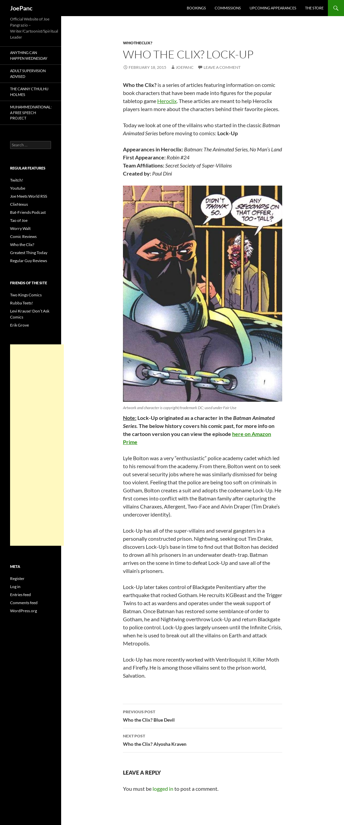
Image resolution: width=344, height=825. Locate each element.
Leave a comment (222, 67)
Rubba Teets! (21, 302)
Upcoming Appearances (273, 8)
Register (17, 578)
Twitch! (16, 180)
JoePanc (21, 8)
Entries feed (20, 594)
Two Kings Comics (26, 294)
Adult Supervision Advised (28, 73)
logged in (163, 788)
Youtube (17, 188)
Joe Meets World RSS (28, 196)
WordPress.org (23, 610)
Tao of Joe (19, 220)
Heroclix (167, 101)
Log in (15, 586)
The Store (314, 8)
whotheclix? (137, 42)
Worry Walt (20, 228)
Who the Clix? (22, 244)
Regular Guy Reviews (28, 260)
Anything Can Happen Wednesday (28, 55)
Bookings (196, 8)
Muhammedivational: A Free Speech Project (31, 112)
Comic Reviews (23, 236)
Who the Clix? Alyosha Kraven (202, 739)
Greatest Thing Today (28, 252)
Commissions (228, 8)
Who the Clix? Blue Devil (202, 715)
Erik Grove (19, 325)
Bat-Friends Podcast (28, 212)
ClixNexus (19, 204)
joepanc (185, 67)
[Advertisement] (37, 445)
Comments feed (24, 602)
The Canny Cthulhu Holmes (29, 92)
